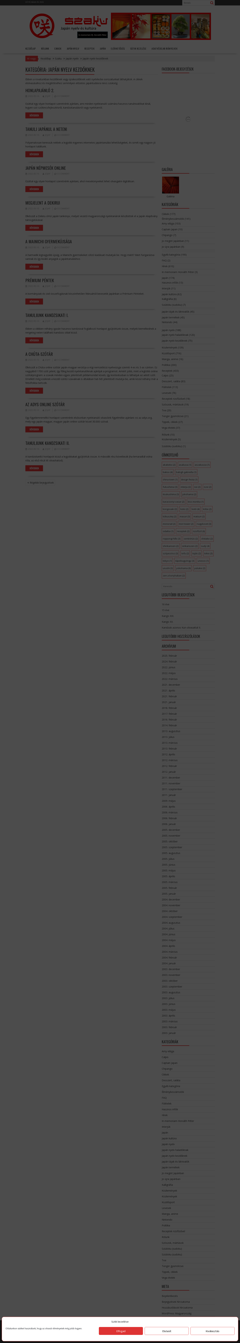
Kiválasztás (212, 1331)
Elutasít (166, 1331)
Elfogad (120, 1331)
